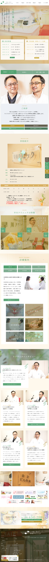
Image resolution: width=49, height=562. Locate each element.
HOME (17, 2)
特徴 (2, 543)
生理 (14, 541)
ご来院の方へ (4, 546)
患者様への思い (5, 548)
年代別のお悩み (38, 270)
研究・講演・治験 (40, 72)
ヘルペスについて (11, 424)
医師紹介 (3, 540)
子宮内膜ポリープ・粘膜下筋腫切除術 (17, 550)
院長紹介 (13, 124)
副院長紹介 (36, 124)
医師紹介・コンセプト (8, 72)
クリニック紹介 (5, 538)
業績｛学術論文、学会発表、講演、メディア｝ (17, 554)
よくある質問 (45, 2)
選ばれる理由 (29, 2)
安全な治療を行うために (36, 127)
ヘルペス (15, 546)
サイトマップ (3, 551)
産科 (24, 267)
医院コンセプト (12, 127)
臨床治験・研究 (17, 552)
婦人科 (10, 267)
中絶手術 (15, 544)
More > (12, 57)
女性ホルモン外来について (36, 424)
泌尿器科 (10, 270)
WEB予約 (31, 521)
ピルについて (36, 463)
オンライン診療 (10, 200)
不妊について (11, 464)
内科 (39, 267)
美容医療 (24, 270)
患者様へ (24, 72)
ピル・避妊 (16, 543)
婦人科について (11, 296)
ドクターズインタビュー (12, 384)
